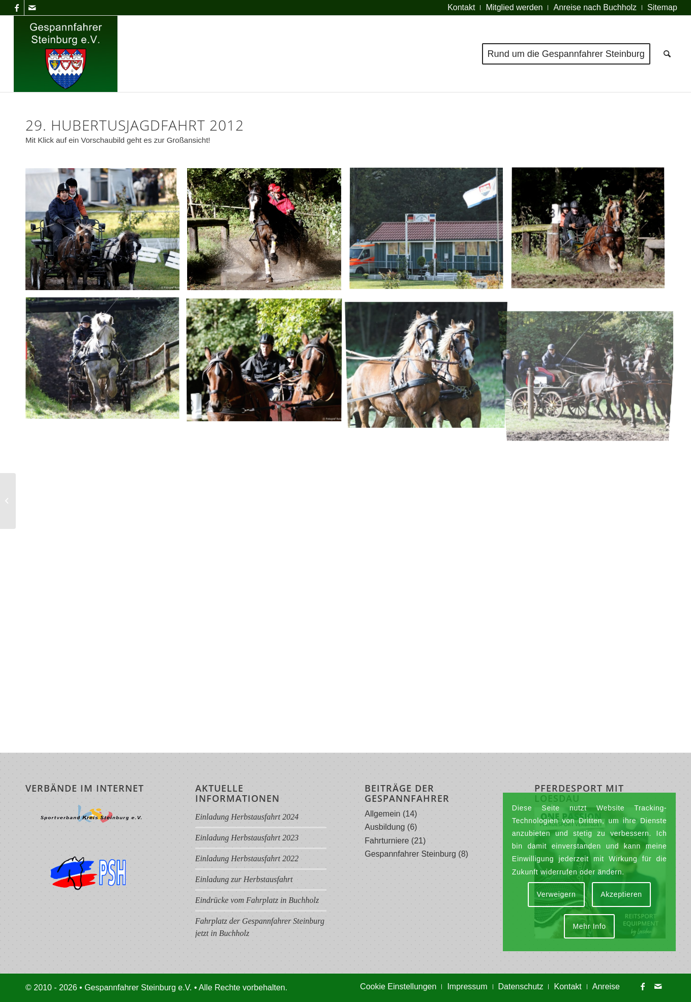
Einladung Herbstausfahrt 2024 (247, 816)
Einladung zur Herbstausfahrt (244, 879)
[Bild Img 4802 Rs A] (430, 362)
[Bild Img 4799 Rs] (268, 362)
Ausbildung (385, 827)
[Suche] (667, 54)
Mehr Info (589, 926)
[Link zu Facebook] (16, 7)
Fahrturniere (387, 840)
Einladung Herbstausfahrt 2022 (247, 858)
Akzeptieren (621, 894)
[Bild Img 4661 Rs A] (592, 233)
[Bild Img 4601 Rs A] (268, 233)
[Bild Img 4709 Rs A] (106, 362)
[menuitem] (461, 7)
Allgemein (382, 813)
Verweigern (556, 894)
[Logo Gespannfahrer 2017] (65, 54)
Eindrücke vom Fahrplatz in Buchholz (257, 900)
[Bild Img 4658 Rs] (430, 233)
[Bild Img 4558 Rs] (106, 233)
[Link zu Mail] (32, 7)
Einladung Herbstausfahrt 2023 (247, 837)
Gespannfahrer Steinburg (410, 854)
